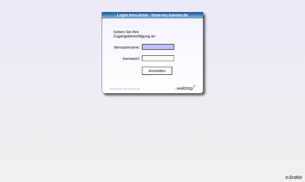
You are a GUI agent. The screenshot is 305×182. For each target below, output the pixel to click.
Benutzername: (127, 47)
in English (294, 177)
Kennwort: (131, 58)
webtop (185, 87)
